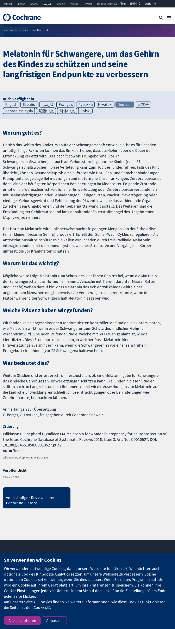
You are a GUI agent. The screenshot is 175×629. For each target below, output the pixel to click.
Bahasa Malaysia (107, 4)
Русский (74, 4)
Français (60, 4)
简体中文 (151, 4)
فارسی (46, 4)
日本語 (143, 104)
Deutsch (8, 4)
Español (33, 4)
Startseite (10, 30)
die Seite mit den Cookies (25, 607)
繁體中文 (135, 4)
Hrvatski (88, 4)
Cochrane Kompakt (36, 30)
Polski (85, 110)
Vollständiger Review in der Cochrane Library (30, 500)
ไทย (123, 4)
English (21, 4)
